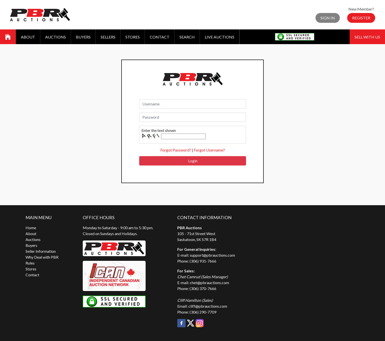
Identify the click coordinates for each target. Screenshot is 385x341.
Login (192, 160)
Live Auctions (219, 37)
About (28, 37)
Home (31, 227)
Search (187, 37)
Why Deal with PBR (42, 257)
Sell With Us (367, 37)
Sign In (327, 17)
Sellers (108, 37)
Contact (159, 37)
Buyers (83, 37)
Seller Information (41, 251)
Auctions (55, 37)
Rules (30, 263)
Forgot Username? (209, 150)
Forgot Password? (175, 150)
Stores (132, 37)
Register (361, 17)
